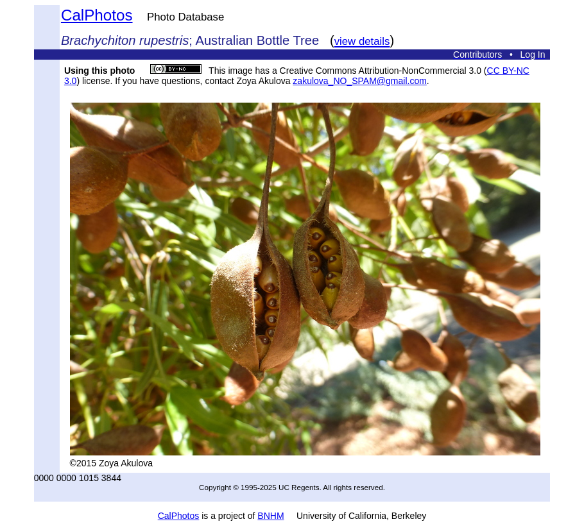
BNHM (270, 516)
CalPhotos (97, 15)
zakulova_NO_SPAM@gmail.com (359, 81)
